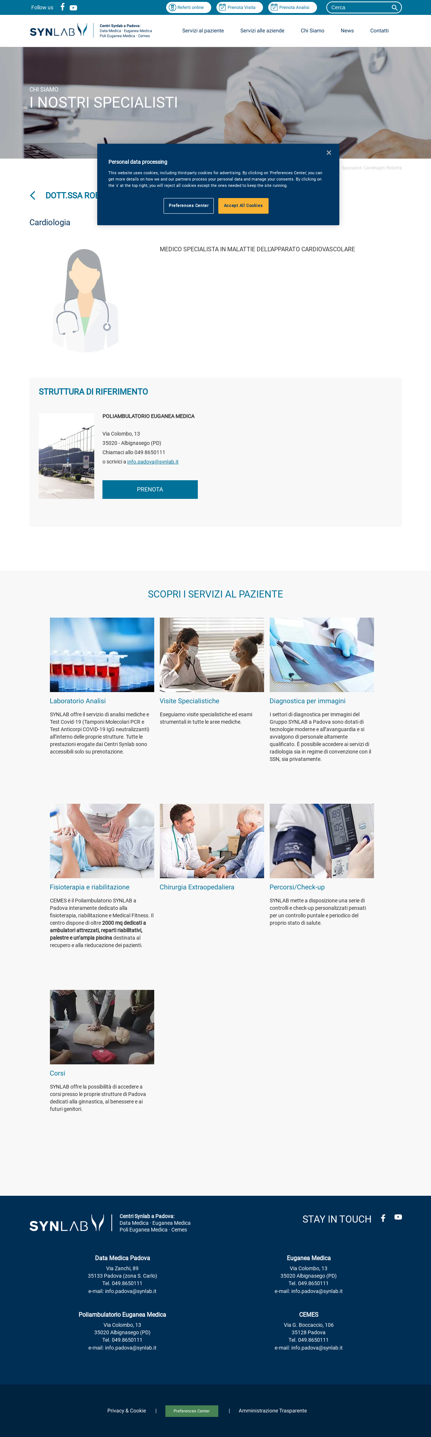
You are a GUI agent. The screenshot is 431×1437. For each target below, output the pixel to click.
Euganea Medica (309, 1258)
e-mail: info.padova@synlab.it (122, 1291)
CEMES (309, 1314)
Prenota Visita (242, 7)
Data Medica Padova (122, 1258)
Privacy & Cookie (126, 1411)
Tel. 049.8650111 (122, 1284)
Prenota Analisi (294, 7)
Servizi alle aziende (262, 31)
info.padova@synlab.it (153, 462)
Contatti (379, 31)
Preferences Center (192, 1411)
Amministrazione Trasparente (273, 1411)
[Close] (329, 152)
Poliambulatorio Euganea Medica (122, 1314)
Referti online (190, 7)
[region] (218, 184)
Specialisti (352, 168)
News (347, 31)
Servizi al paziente (203, 31)
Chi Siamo (312, 31)
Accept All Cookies (243, 205)
